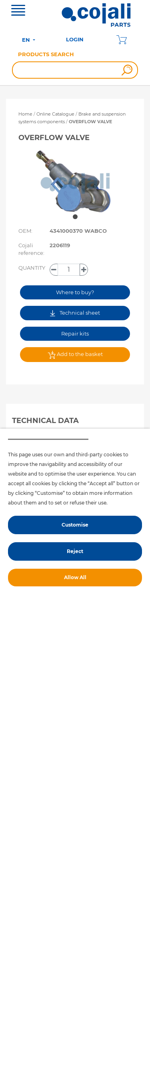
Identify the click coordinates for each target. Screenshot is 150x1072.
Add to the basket (75, 355)
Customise (75, 525)
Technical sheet (75, 312)
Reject (75, 551)
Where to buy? (75, 292)
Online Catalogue (55, 114)
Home (25, 114)
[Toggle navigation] (18, 11)
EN (27, 40)
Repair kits (75, 333)
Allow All (75, 577)
